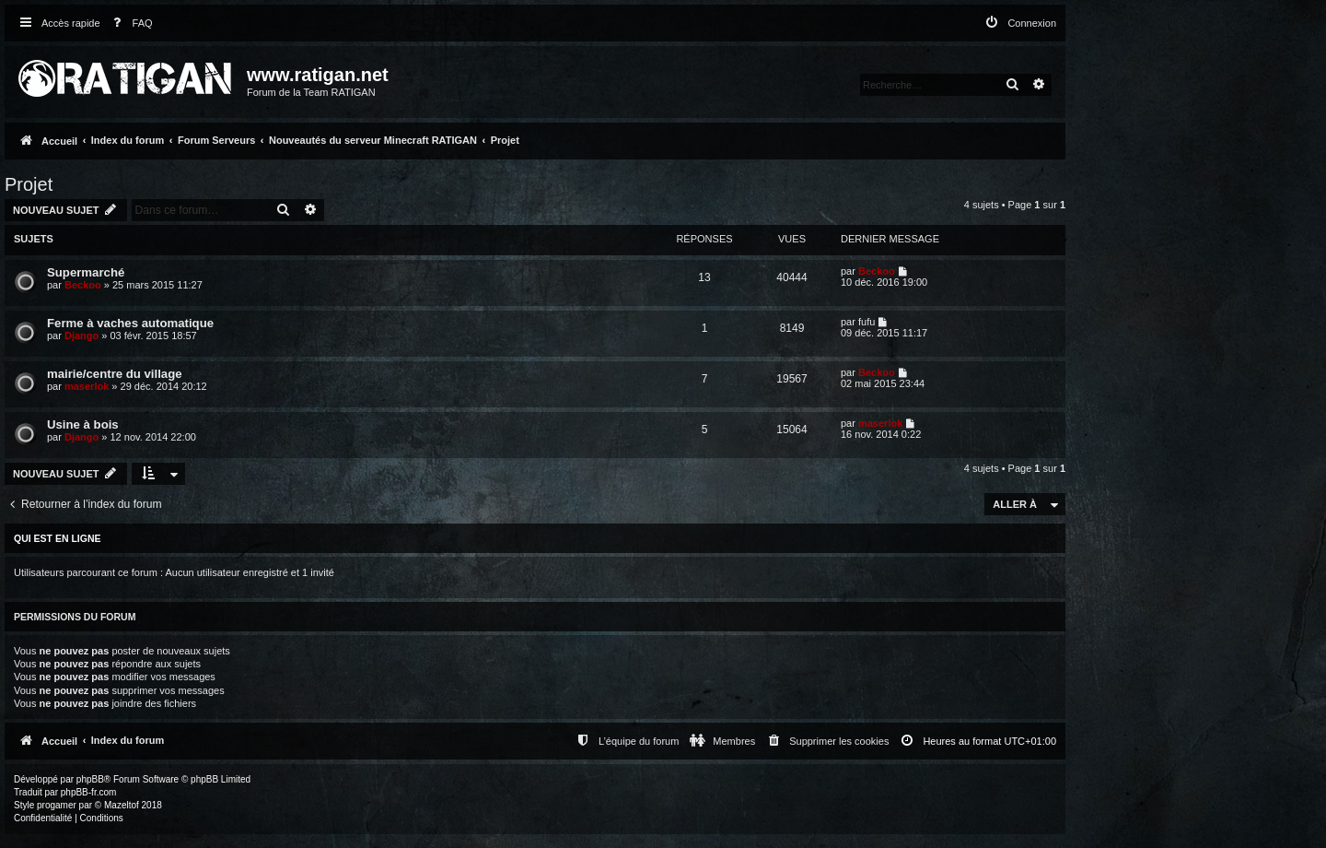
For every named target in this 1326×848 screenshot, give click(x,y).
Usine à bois (83, 424)
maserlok (86, 386)
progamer (56, 805)
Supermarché (85, 272)
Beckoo (82, 284)
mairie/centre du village (114, 374)
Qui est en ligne (57, 538)
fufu (866, 321)
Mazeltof (121, 805)
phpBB (90, 779)
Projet (28, 184)
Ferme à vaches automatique (130, 323)
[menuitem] (129, 23)
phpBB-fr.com (89, 792)
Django (81, 335)
